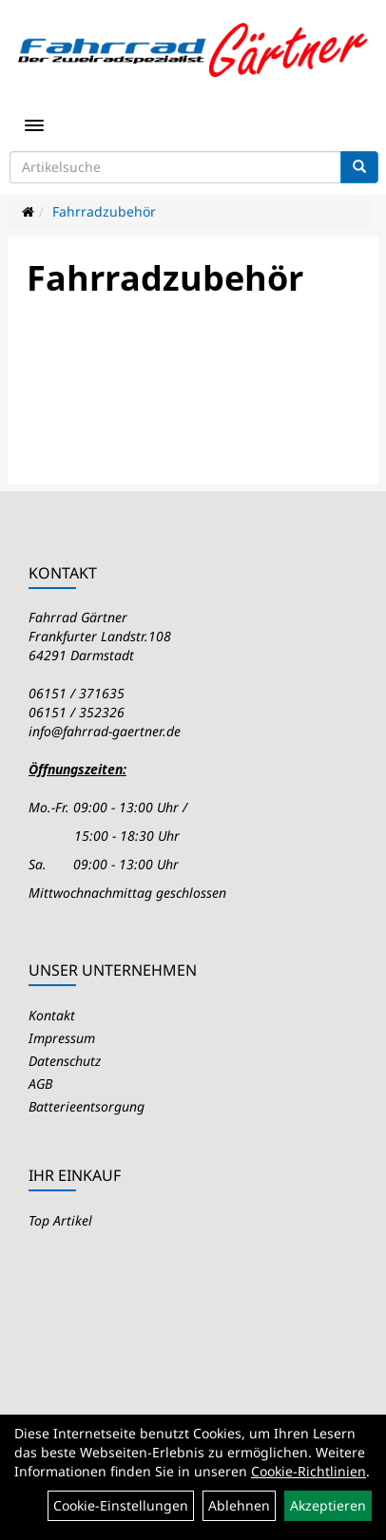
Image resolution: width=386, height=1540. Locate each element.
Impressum (62, 1038)
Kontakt (52, 1015)
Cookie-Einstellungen (120, 1505)
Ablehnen (239, 1505)
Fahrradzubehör (104, 211)
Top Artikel (60, 1220)
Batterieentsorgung (87, 1106)
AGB (40, 1083)
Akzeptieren (328, 1505)
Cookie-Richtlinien (308, 1471)
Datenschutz (65, 1061)
